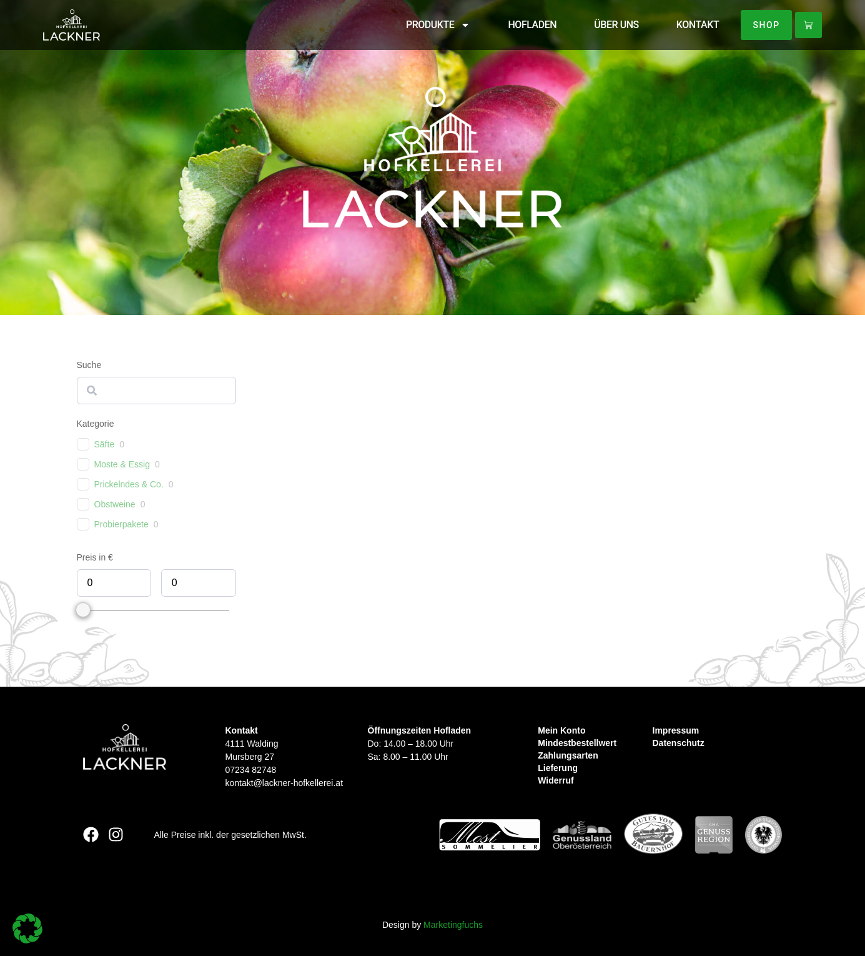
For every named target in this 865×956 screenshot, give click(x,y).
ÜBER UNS (612, 25)
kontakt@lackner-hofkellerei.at (284, 783)
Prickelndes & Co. (129, 484)
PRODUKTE (434, 25)
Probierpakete (121, 524)
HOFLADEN (529, 25)
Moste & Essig (122, 464)
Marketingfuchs (453, 925)
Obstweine (115, 504)
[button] (27, 928)
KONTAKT (694, 25)
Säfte (104, 444)
